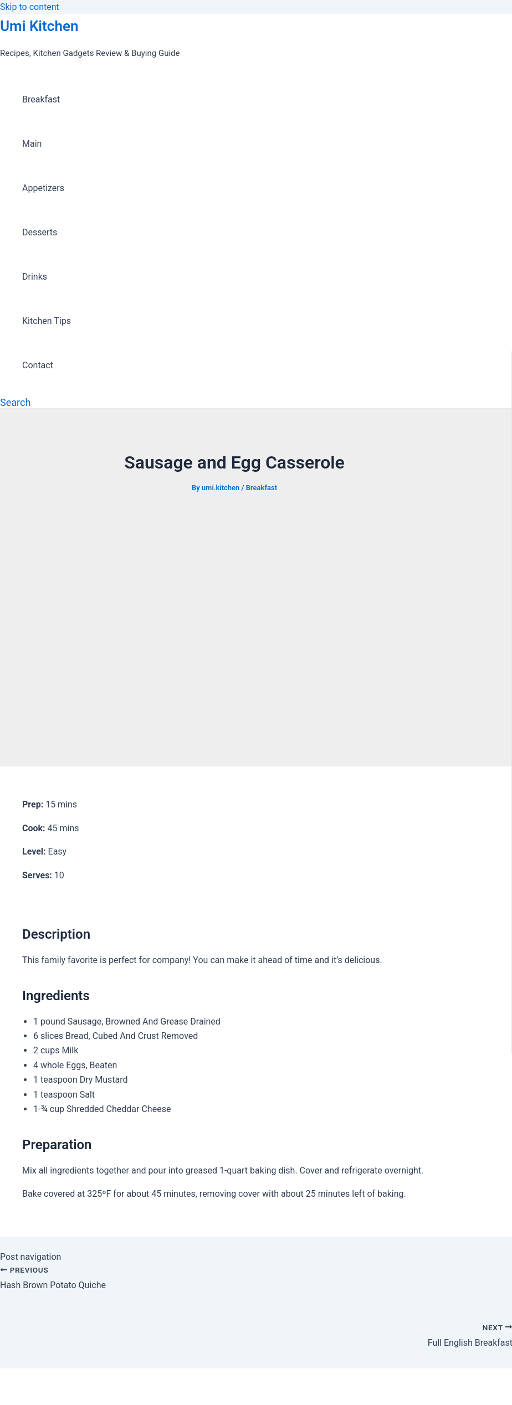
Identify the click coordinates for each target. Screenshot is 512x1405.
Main (32, 143)
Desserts (39, 232)
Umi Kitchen (39, 26)
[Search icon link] (15, 402)
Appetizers (43, 188)
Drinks (34, 276)
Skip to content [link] (29, 7)
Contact (37, 365)
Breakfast (41, 99)
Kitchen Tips (46, 321)
